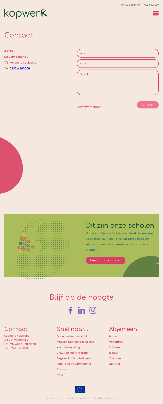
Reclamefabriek (80, 398)
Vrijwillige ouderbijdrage (72, 353)
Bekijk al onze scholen (105, 260)
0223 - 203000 (20, 68)
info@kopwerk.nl (130, 5)
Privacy (62, 369)
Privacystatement (89, 107)
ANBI (60, 375)
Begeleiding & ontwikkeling (74, 358)
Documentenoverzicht (72, 336)
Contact (114, 364)
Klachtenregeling (68, 347)
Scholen (114, 347)
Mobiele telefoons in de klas (75, 342)
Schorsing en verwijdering (74, 364)
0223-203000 (151, 5)
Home (113, 336)
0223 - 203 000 (19, 348)
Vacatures (116, 342)
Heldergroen (109, 398)
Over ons (115, 358)
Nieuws (113, 353)
